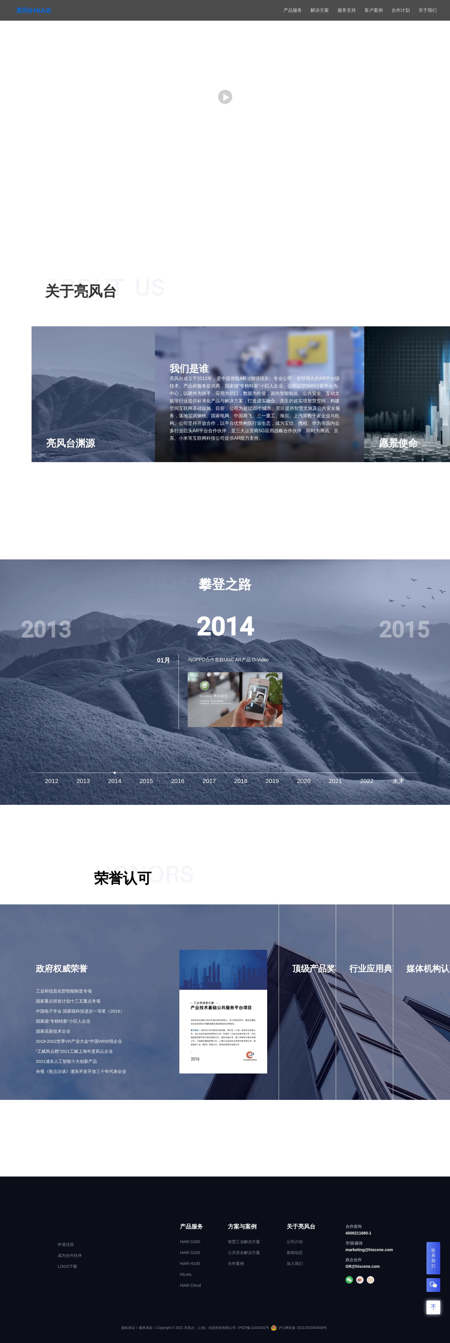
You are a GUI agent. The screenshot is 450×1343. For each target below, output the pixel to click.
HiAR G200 (190, 1252)
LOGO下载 (67, 1266)
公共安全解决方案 (244, 1252)
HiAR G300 (190, 1241)
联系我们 (433, 1258)
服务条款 (146, 1328)
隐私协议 (128, 1328)
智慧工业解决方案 (244, 1241)
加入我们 (295, 1263)
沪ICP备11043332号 (253, 1328)
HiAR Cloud (190, 1285)
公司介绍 (295, 1241)
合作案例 (236, 1263)
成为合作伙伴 (70, 1255)
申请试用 (66, 1244)
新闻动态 (295, 1252)
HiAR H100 (190, 1263)
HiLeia (185, 1274)
